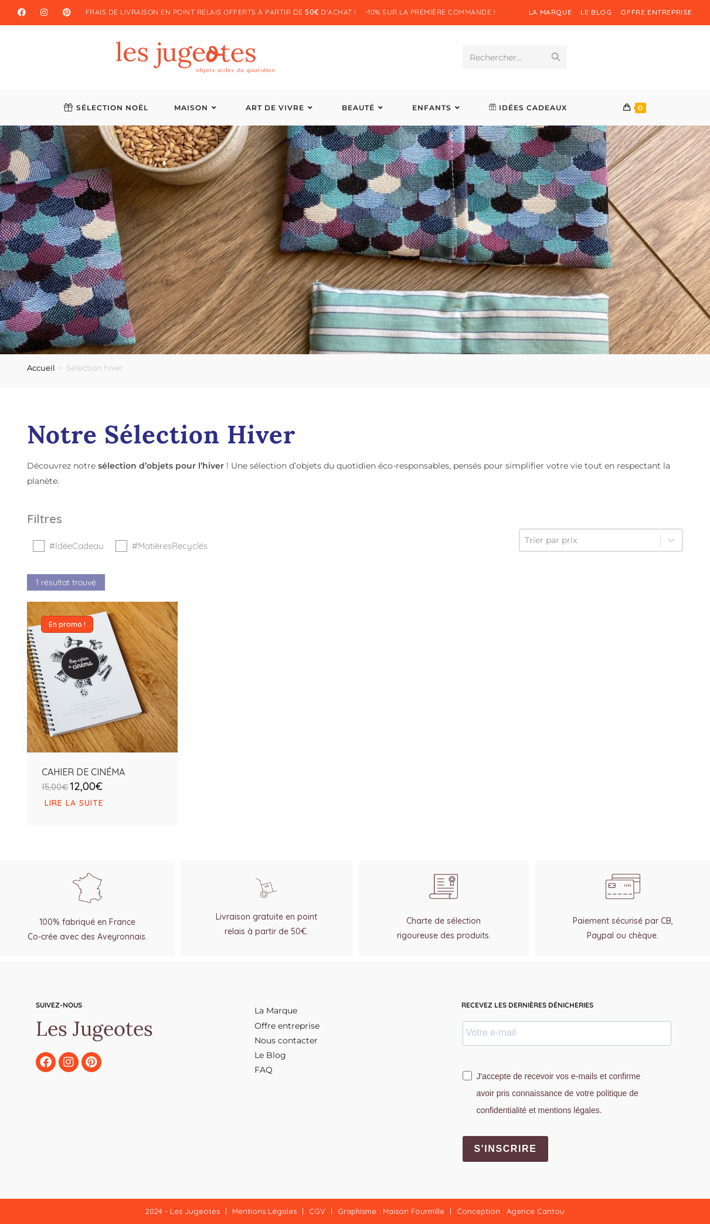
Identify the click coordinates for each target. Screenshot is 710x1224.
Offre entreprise (656, 12)
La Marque (550, 12)
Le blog (596, 12)
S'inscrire (505, 1149)
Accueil (41, 367)
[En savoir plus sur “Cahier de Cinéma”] (102, 828)
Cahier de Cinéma (83, 797)
